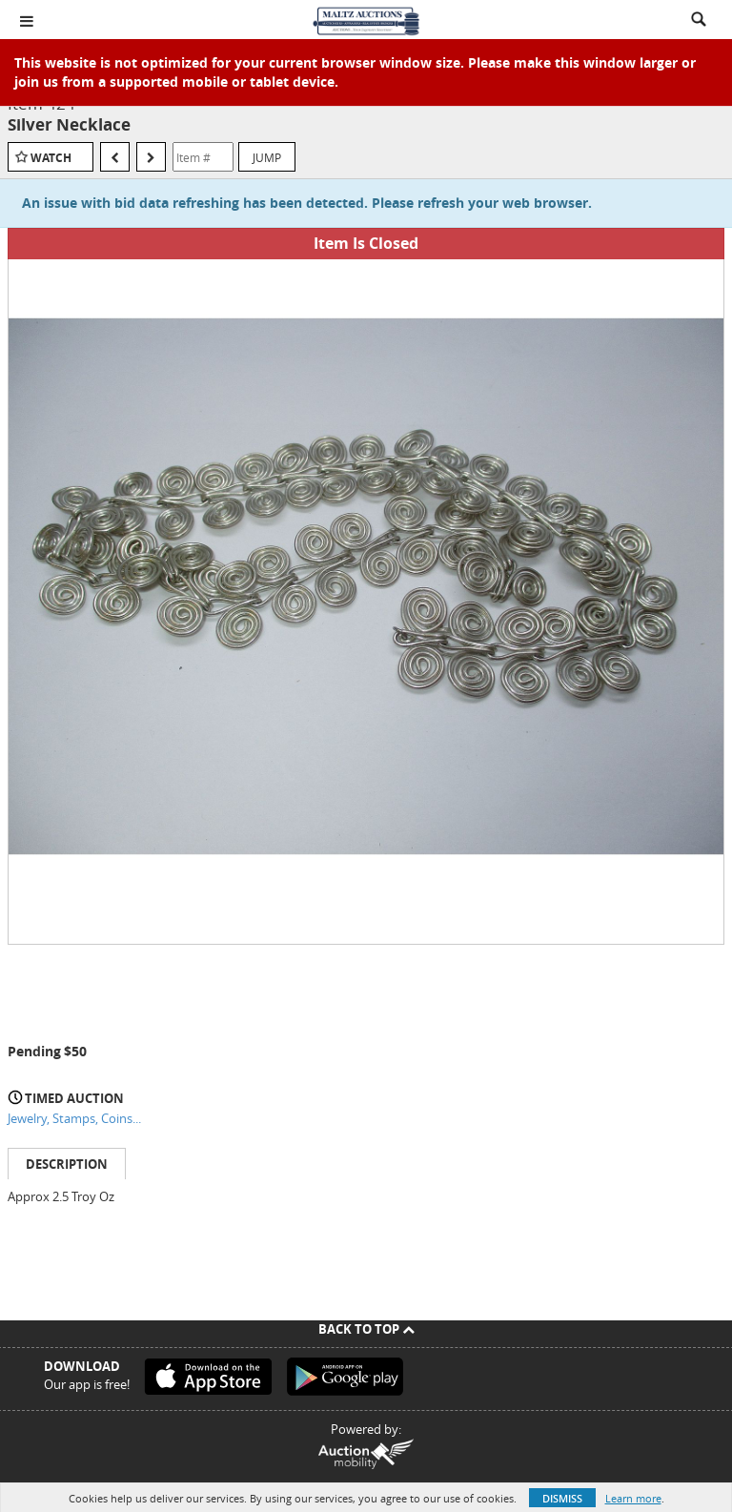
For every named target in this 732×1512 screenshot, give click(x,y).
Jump (267, 157)
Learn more (633, 1498)
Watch (50, 158)
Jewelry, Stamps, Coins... (74, 1118)
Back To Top (366, 1329)
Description (67, 1164)
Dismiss (562, 1498)
